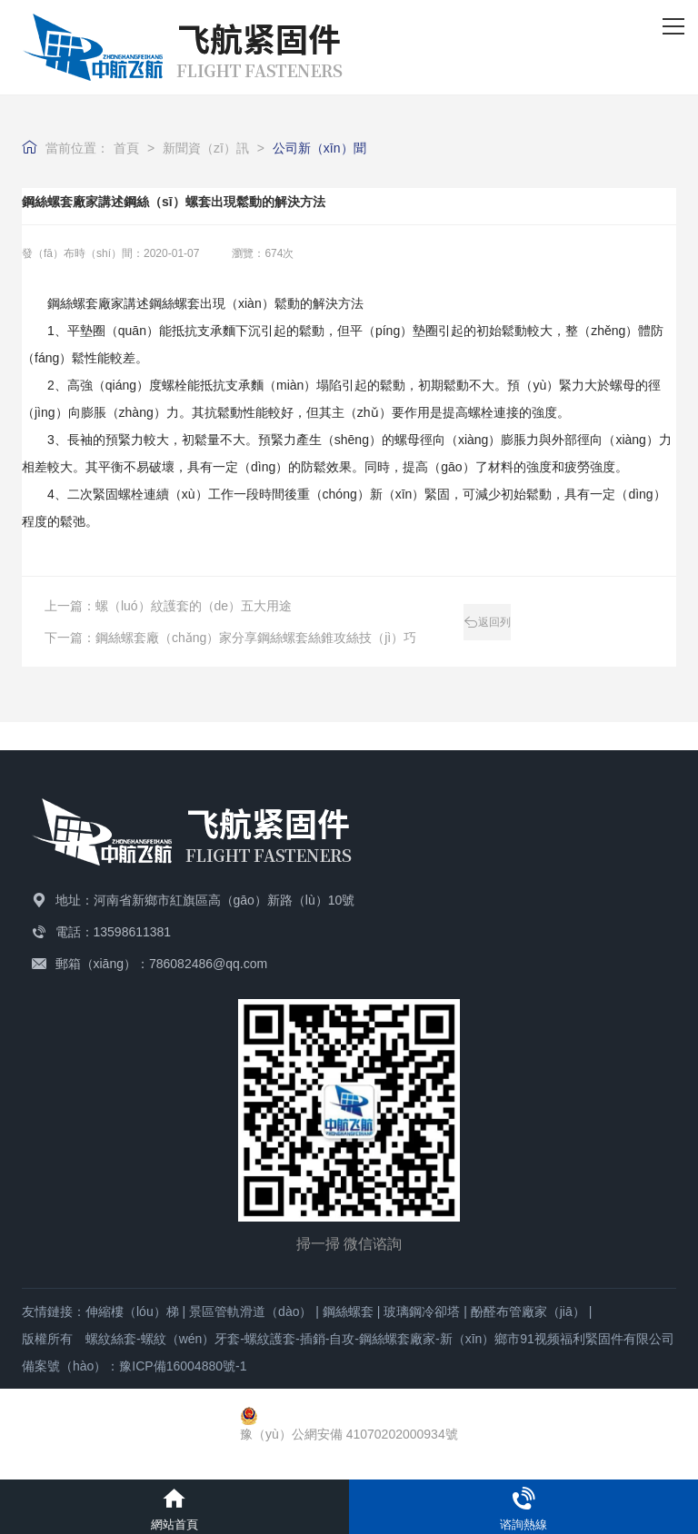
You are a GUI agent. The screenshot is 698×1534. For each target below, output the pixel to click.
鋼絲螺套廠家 (85, 303)
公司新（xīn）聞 (319, 148)
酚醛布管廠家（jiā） (528, 1311)
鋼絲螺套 (348, 1311)
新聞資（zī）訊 (206, 148)
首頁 (126, 148)
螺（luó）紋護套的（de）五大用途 (193, 606)
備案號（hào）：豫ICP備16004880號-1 (134, 1366)
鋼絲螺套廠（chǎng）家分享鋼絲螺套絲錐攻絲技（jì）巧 (255, 637)
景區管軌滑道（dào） (250, 1311)
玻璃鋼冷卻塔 (422, 1311)
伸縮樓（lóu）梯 (132, 1311)
